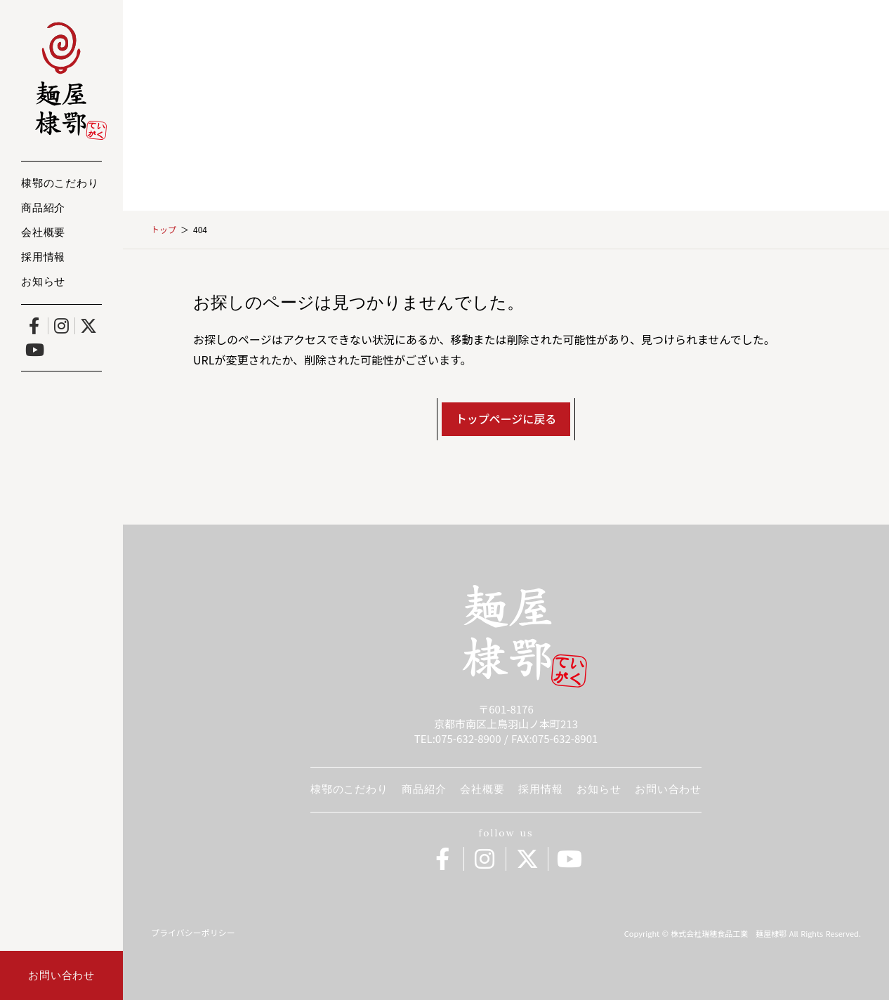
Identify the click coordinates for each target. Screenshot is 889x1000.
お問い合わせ (668, 789)
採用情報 (43, 258)
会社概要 (43, 233)
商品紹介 (43, 209)
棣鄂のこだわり (59, 184)
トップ (163, 230)
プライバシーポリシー (193, 932)
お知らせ (43, 282)
